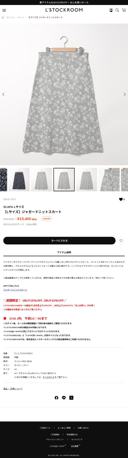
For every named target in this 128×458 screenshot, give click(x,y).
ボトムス (10, 17)
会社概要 (74, 446)
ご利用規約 (55, 434)
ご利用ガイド (45, 428)
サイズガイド (49, 377)
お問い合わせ (83, 428)
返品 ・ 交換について (12, 388)
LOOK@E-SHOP (57, 446)
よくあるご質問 (64, 428)
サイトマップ (76, 439)
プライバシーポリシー (55, 439)
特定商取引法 (72, 434)
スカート (21, 17)
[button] (124, 94)
